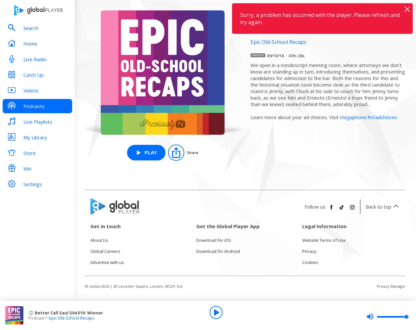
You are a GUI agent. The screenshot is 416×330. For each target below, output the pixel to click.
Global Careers (105, 251)
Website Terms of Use (324, 240)
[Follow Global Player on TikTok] (341, 209)
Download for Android (218, 251)
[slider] (388, 316)
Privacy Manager (391, 286)
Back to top (383, 206)
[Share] (183, 152)
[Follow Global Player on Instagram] (352, 209)
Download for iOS (213, 240)
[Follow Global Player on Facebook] (331, 209)
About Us (99, 240)
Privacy (309, 251)
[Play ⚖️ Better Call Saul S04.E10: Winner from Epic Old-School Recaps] (146, 152)
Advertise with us (107, 262)
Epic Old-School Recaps (72, 318)
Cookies (310, 262)
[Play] (216, 312)
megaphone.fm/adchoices (368, 117)
